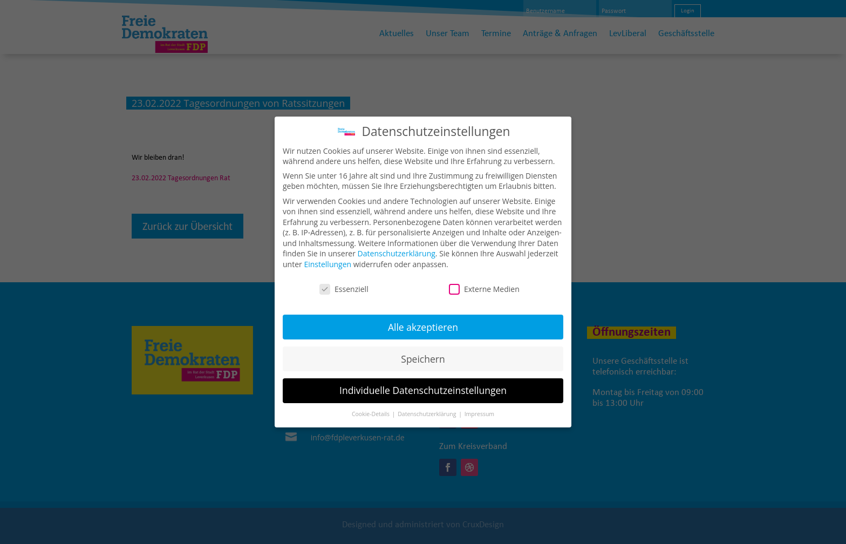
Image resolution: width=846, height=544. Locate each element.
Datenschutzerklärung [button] (428, 410)
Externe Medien (484, 285)
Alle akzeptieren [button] (423, 322)
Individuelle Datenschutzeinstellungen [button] (423, 386)
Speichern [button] (423, 354)
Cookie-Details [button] (371, 410)
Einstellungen (327, 260)
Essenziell (344, 285)
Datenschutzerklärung (396, 249)
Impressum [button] (479, 410)
